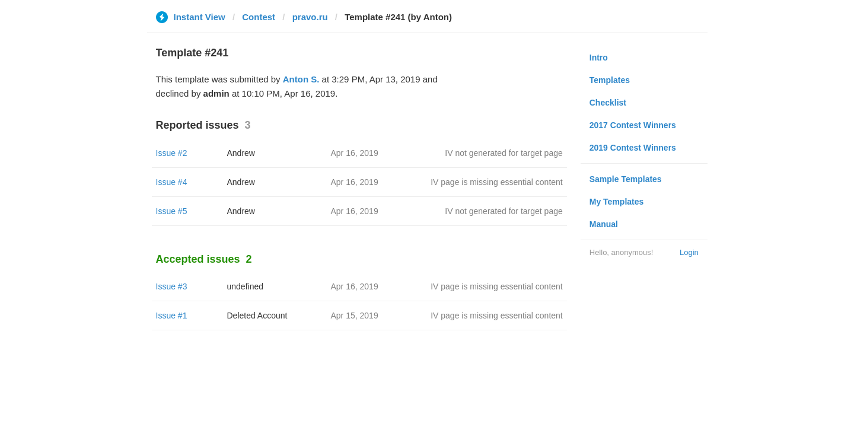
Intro (598, 57)
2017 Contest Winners (632, 125)
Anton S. (301, 79)
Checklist (607, 102)
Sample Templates (625, 179)
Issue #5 (171, 211)
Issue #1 (171, 315)
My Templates (616, 201)
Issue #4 (171, 182)
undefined (245, 286)
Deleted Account (257, 315)
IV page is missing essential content (497, 182)
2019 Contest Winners (632, 147)
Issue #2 (171, 153)
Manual (603, 224)
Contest (258, 17)
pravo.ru (310, 17)
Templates (609, 80)
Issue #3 (171, 286)
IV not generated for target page (503, 153)
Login (689, 252)
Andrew (241, 153)
